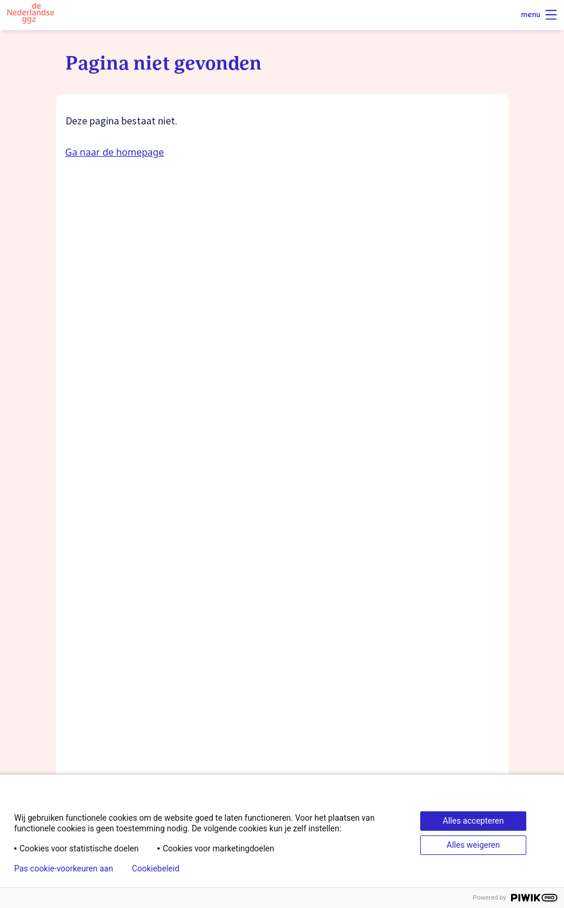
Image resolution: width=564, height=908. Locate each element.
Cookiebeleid (155, 868)
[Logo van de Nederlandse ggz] (30, 15)
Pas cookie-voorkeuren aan (63, 868)
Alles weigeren (473, 845)
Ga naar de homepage (114, 152)
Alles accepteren (473, 820)
